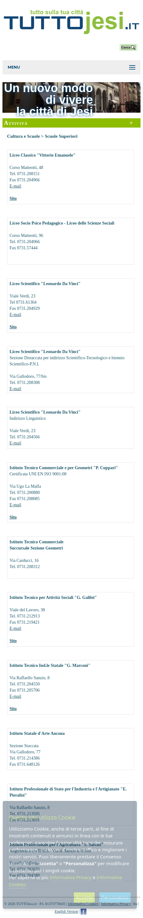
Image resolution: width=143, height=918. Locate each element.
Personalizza (115, 897)
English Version (66, 911)
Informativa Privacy (70, 877)
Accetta (84, 897)
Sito (13, 198)
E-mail (15, 186)
